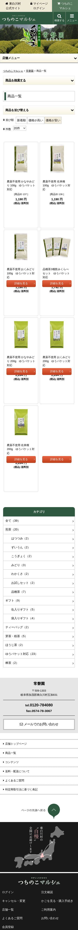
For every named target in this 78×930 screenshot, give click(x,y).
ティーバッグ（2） (17, 589)
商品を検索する (15, 80)
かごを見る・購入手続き (57, 863)
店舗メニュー (11, 58)
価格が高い (35, 120)
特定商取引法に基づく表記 (21, 751)
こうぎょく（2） (19, 518)
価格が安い (53, 120)
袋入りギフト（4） (20, 580)
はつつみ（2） (17, 501)
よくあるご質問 (14, 743)
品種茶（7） (16, 554)
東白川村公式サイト (13, 6)
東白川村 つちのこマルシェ (18, 18)
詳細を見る (21, 210)
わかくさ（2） (17, 536)
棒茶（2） (12, 625)
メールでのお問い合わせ (41, 686)
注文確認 (47, 854)
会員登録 (8, 889)
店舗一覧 (8, 872)
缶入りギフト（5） (20, 572)
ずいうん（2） (17, 509)
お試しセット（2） (20, 545)
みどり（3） (16, 527)
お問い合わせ (50, 880)
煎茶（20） (12, 492)
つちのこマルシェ (66, 6)
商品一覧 (10, 715)
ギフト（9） (13, 563)
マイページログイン (40, 6)
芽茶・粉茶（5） (16, 598)
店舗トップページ (16, 706)
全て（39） (12, 483)
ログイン (8, 854)
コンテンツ (12, 724)
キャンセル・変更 (13, 863)
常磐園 (29, 71)
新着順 (21, 120)
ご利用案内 (48, 872)
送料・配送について (17, 733)
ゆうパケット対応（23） (21, 616)
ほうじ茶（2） (15, 607)
